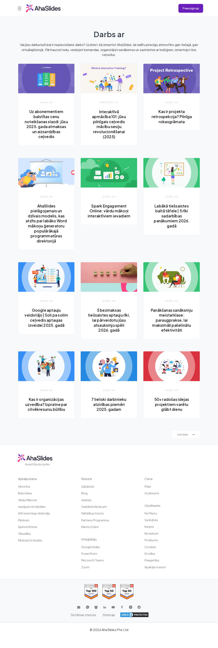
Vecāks (186, 434)
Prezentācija (109, 102)
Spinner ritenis (27, 527)
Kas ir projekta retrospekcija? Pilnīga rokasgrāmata (171, 116)
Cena (148, 479)
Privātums (151, 540)
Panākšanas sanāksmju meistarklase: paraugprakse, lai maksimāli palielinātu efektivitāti (171, 320)
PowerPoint (89, 553)
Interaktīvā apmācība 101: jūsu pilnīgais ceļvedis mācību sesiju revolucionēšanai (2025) (109, 124)
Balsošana (25, 493)
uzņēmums (152, 493)
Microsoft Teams (92, 560)
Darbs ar (46, 102)
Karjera (149, 527)
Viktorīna (24, 486)
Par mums (151, 513)
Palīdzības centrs (92, 513)
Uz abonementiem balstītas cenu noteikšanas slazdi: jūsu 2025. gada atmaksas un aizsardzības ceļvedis (46, 124)
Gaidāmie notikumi (94, 506)
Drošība (150, 553)
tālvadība (24, 533)
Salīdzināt (87, 486)
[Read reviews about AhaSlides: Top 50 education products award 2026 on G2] (109, 591)
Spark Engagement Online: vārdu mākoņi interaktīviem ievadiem (109, 211)
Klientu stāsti (90, 527)
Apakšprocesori (155, 567)
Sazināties (151, 520)
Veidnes (86, 500)
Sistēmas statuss (83, 615)
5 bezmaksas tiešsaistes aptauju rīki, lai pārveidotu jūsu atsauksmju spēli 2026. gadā (109, 320)
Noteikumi (151, 533)
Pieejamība (152, 560)
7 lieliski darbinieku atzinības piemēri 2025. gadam (109, 404)
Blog (84, 493)
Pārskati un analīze (30, 540)
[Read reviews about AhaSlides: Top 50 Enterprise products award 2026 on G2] (126, 591)
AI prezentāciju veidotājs (34, 513)
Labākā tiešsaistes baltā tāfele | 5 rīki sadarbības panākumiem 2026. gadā (171, 216)
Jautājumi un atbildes (32, 506)
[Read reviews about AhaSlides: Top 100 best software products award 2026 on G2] (91, 591)
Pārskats (24, 520)
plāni (148, 486)
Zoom (85, 567)
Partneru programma (95, 520)
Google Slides (90, 547)
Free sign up (191, 8)
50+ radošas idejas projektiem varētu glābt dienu (172, 404)
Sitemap (108, 615)
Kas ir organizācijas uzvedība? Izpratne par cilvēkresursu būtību (46, 404)
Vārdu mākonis (27, 500)
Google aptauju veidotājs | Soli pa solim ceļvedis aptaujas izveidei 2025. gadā (46, 320)
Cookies (150, 547)
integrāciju (89, 539)
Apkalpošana (27, 479)
